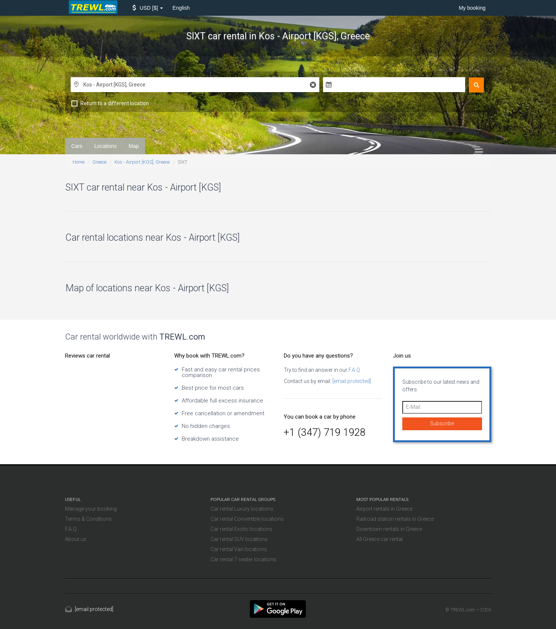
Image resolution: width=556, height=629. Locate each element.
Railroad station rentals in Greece (395, 519)
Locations (105, 146)
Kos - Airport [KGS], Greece (142, 162)
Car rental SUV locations (239, 539)
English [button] (181, 8)
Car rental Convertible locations (247, 519)
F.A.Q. (354, 370)
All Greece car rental (379, 539)
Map (134, 146)
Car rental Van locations (239, 549)
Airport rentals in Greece (384, 509)
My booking (472, 8)
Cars (77, 146)
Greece (99, 162)
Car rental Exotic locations (241, 529)
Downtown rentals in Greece (389, 529)
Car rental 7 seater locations (243, 559)
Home (79, 162)
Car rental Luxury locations (242, 509)
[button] (148, 7)
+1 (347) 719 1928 (325, 432)
